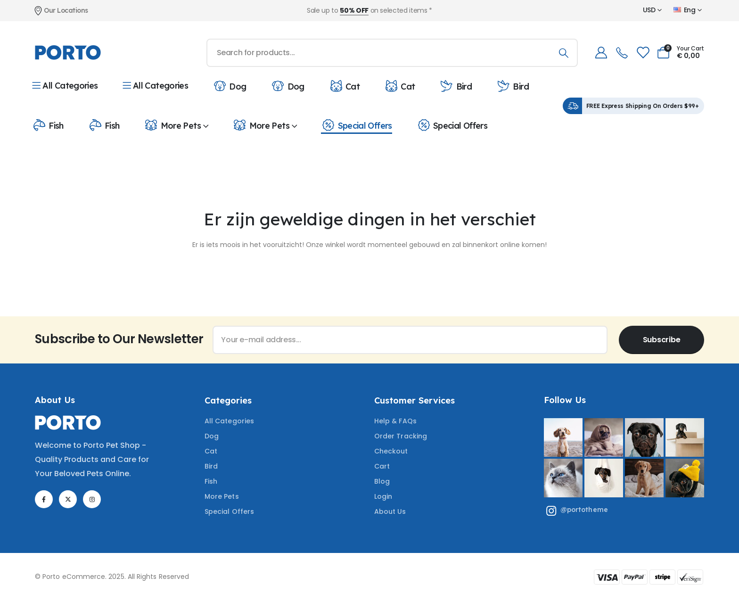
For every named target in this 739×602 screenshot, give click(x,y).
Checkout (391, 451)
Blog (382, 481)
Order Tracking (400, 436)
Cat (344, 85)
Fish (48, 124)
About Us (390, 511)
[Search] (564, 53)
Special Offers (356, 124)
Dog (229, 85)
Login (383, 496)
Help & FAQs (395, 421)
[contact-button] (661, 340)
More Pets (172, 124)
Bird (456, 85)
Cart (382, 466)
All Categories (65, 85)
